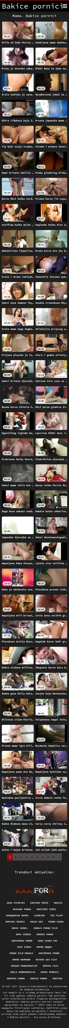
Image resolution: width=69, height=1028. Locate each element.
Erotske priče (39, 902)
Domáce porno (45, 934)
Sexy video (24, 947)
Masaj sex (36, 921)
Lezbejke (39, 915)
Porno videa (56, 921)
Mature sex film (46, 959)
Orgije (58, 902)
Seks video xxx (47, 940)
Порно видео (44, 947)
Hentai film (50, 965)
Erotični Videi (46, 909)
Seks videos (23, 934)
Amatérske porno (49, 953)
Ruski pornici (50, 972)
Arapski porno (16, 978)
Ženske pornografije (24, 965)
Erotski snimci (15, 921)
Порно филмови (21, 959)
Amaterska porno (22, 940)
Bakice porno (38, 978)
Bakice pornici (20, 1017)
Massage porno (22, 909)
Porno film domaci (21, 953)
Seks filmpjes (16, 902)
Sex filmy (56, 915)
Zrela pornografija (22, 972)
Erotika (57, 978)
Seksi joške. (20, 928)
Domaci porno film (45, 928)
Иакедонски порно (17, 915)
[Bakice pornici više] (65, 6)
